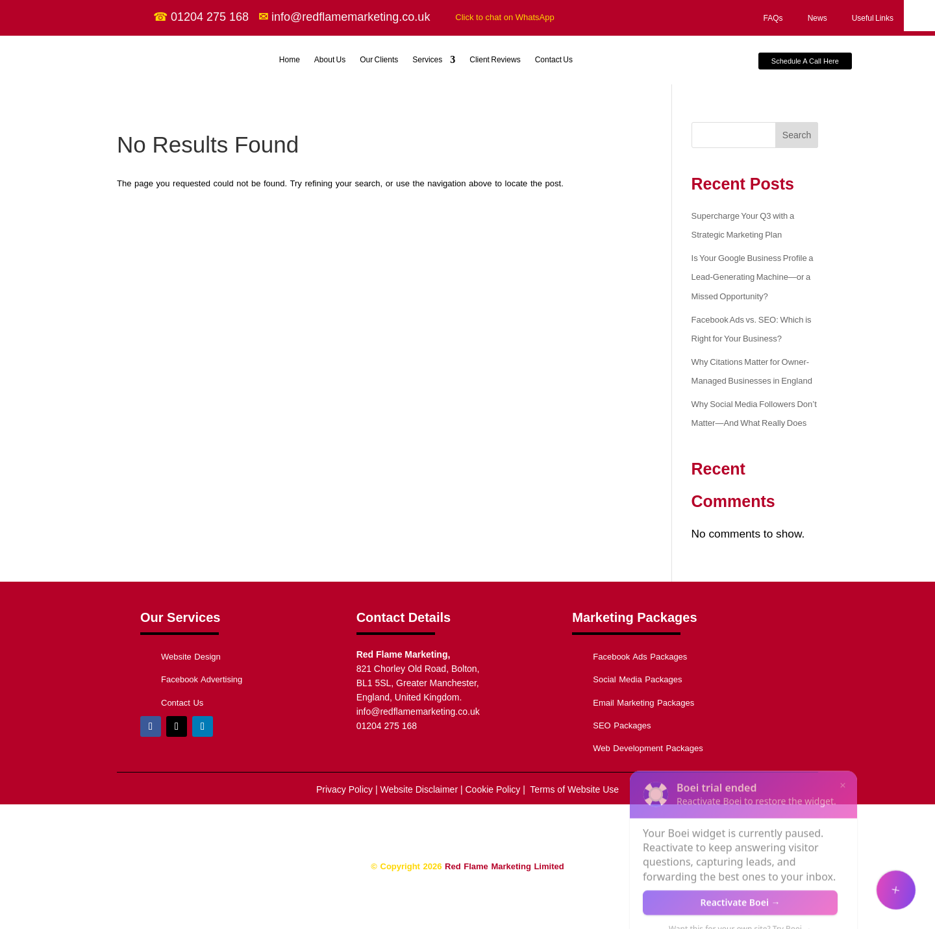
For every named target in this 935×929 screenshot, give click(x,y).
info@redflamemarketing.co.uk (418, 711)
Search (796, 135)
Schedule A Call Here (805, 61)
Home (289, 59)
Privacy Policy (344, 789)
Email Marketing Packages (643, 703)
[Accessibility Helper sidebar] (919, 15)
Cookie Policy (492, 789)
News (817, 18)
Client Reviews (494, 59)
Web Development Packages (648, 748)
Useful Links (872, 18)
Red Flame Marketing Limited (504, 866)
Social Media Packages (637, 679)
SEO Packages (622, 725)
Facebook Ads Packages (640, 657)
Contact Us (554, 59)
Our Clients (379, 59)
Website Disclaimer (419, 789)
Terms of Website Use (573, 789)
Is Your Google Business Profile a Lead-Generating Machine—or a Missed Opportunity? (753, 277)
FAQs (773, 18)
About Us (329, 59)
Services (427, 59)
